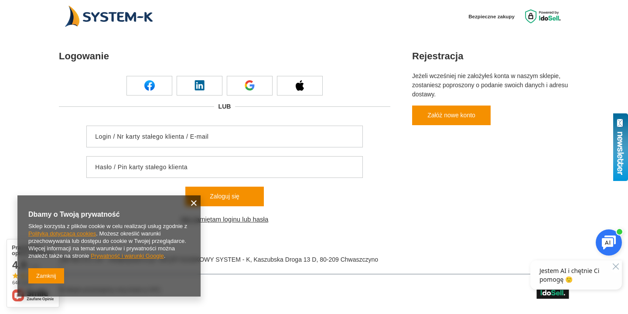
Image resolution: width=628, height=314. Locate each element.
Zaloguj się (224, 196)
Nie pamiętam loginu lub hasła (225, 219)
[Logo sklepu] (107, 16)
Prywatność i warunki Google (127, 256)
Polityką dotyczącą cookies (62, 233)
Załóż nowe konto (451, 115)
